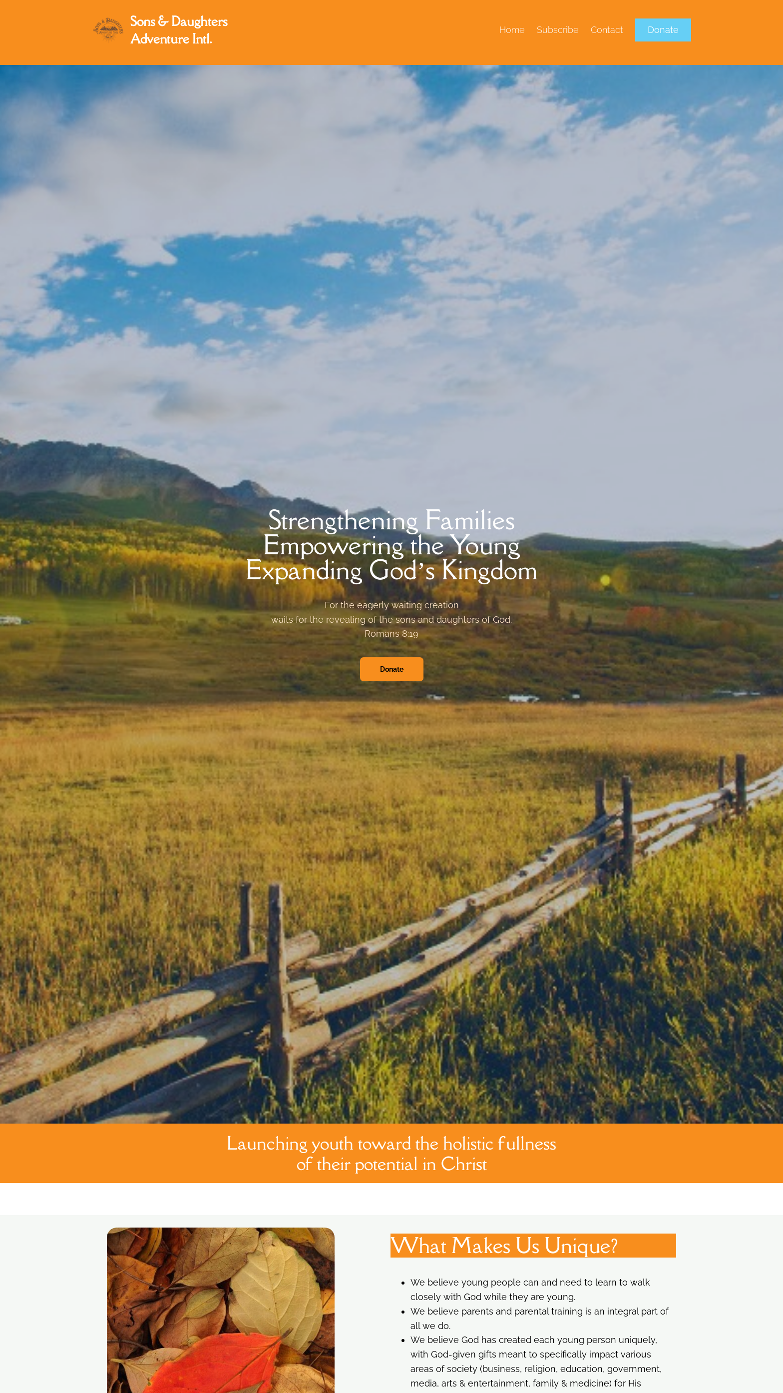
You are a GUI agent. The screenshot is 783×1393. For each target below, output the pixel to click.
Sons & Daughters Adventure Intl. (178, 29)
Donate (663, 29)
